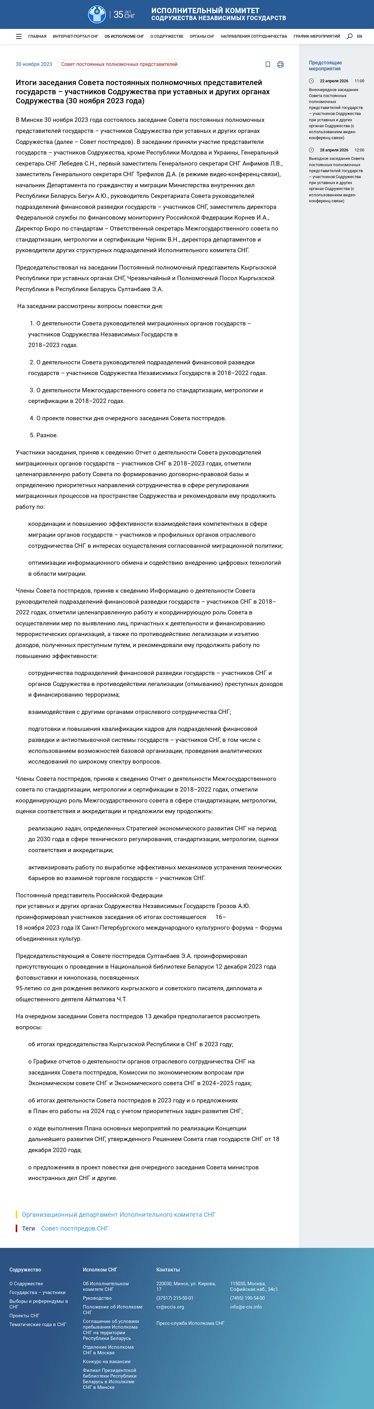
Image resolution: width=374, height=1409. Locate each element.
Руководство (97, 1298)
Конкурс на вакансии (107, 1361)
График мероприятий (317, 36)
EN (359, 36)
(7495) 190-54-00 (247, 1298)
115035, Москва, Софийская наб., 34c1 (254, 1286)
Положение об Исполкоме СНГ (113, 1309)
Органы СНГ (202, 36)
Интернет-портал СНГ (75, 36)
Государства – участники (37, 1292)
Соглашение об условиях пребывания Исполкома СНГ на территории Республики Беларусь (111, 1330)
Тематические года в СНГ (37, 1324)
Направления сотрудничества (254, 36)
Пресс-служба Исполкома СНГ (190, 1323)
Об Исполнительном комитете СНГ (106, 1286)
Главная (37, 36)
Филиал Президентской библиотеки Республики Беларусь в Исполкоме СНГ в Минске (110, 1379)
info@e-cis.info (246, 1307)
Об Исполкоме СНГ (124, 36)
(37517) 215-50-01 (174, 1298)
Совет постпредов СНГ (75, 1228)
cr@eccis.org (170, 1307)
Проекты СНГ (24, 1316)
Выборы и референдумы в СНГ (38, 1304)
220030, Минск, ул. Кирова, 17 (186, 1286)
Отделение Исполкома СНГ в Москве (108, 1350)
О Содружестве (166, 36)
